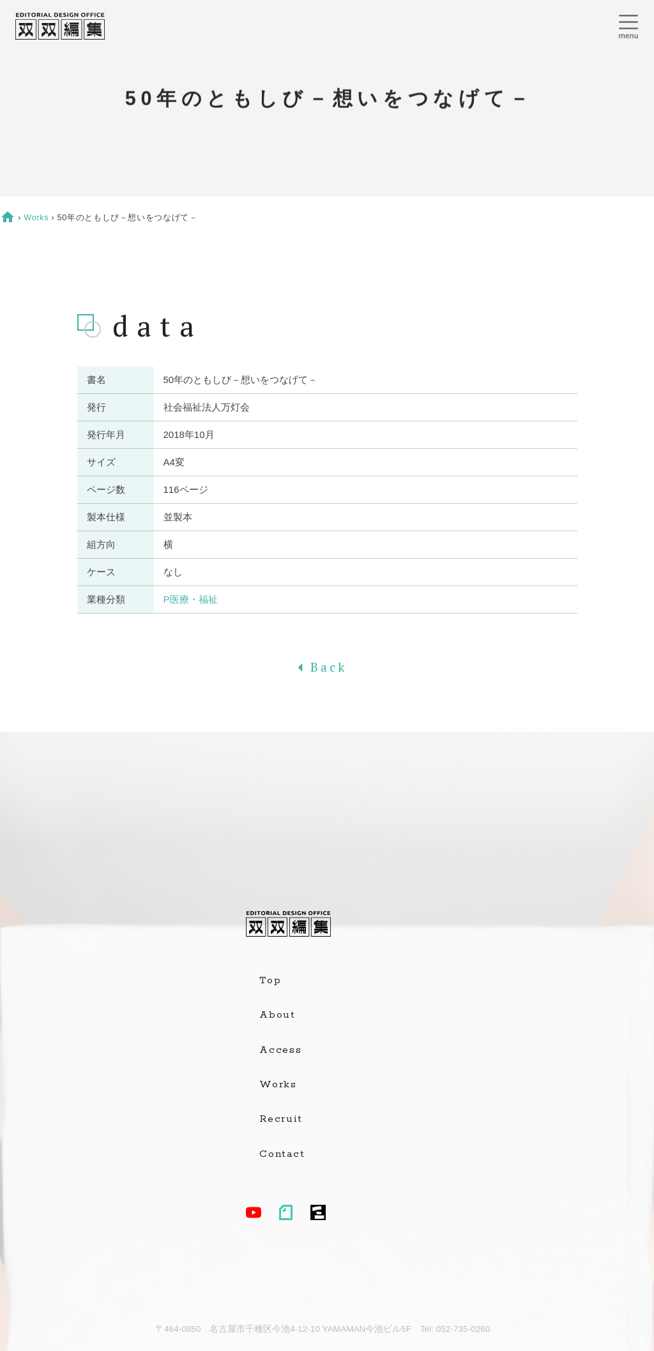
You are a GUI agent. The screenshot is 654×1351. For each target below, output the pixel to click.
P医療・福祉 (191, 599)
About (277, 1015)
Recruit (280, 1119)
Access (280, 1050)
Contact (282, 1154)
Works (36, 217)
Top (270, 980)
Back (327, 667)
